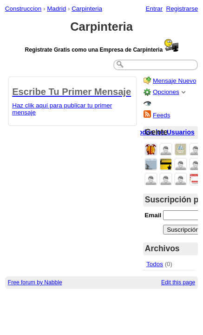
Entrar (154, 8)
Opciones (166, 91)
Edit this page (178, 282)
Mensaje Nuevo (174, 80)
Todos (154, 264)
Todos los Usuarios (165, 132)
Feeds (161, 115)
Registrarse (182, 8)
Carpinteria (87, 8)
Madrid (56, 8)
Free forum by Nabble (35, 282)
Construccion (23, 8)
